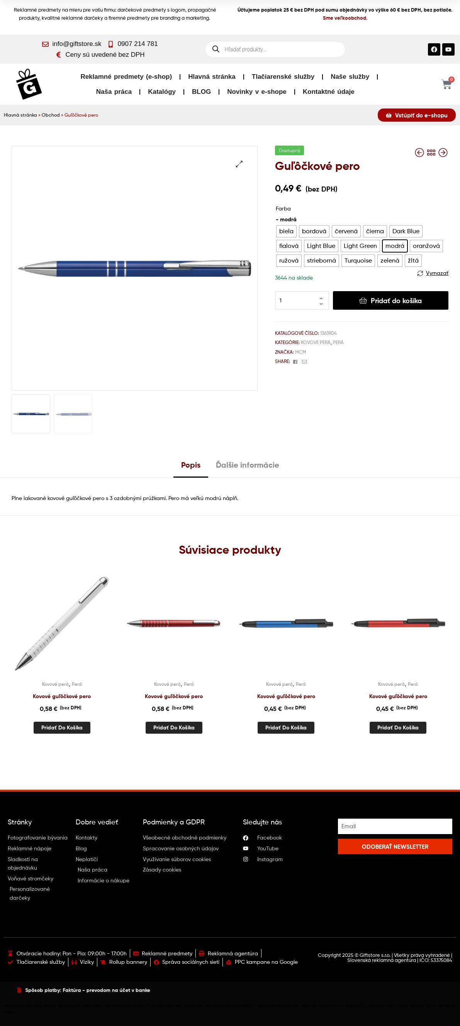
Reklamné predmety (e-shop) (126, 76)
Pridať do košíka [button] (62, 727)
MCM (300, 352)
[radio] (286, 231)
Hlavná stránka (212, 76)
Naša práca (114, 91)
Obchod (51, 115)
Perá (338, 342)
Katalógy (162, 91)
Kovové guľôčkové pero (62, 696)
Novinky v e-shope (257, 91)
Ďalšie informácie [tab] (247, 465)
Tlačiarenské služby (283, 76)
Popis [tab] (190, 465)
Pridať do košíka (396, 300)
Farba (283, 208)
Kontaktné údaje (329, 91)
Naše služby (350, 76)
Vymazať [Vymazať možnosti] (437, 273)
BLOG (201, 91)
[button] (239, 164)
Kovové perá (316, 342)
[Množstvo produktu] (302, 300)
